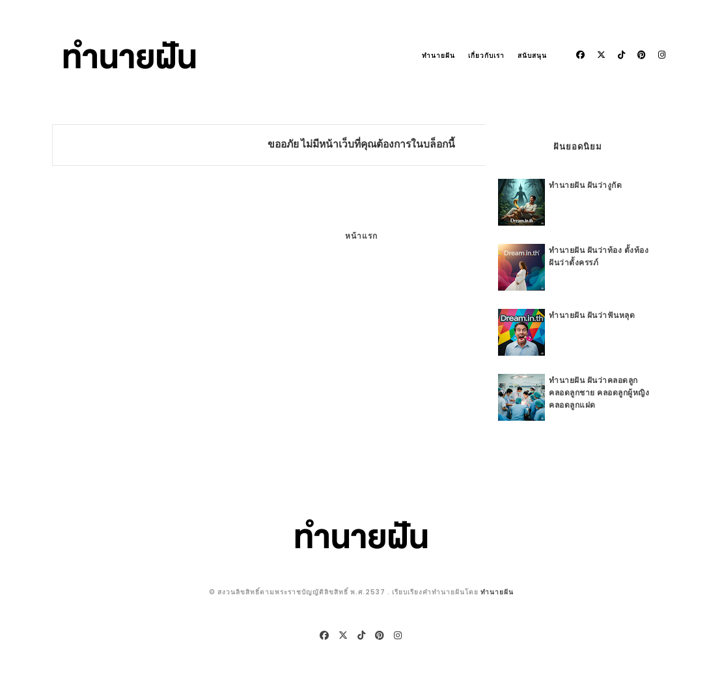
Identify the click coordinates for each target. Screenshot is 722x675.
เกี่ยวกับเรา (486, 55)
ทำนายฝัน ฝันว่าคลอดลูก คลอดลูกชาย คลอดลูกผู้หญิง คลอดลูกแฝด (599, 392)
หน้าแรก (361, 235)
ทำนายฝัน (438, 55)
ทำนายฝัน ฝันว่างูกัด (585, 185)
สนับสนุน (532, 55)
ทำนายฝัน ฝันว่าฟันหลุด (592, 315)
